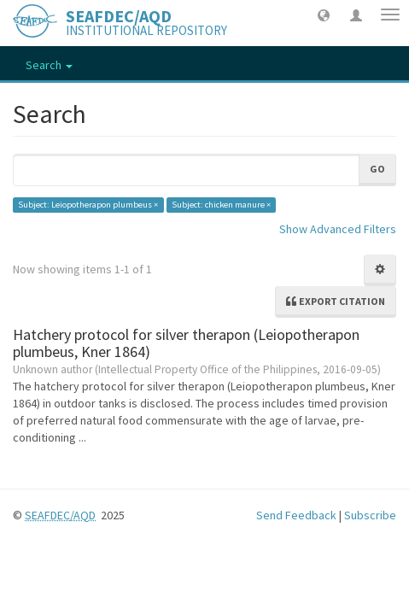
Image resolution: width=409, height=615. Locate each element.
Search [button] (49, 65)
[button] (323, 14)
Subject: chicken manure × (221, 204)
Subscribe (370, 515)
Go (377, 168)
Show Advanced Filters (337, 229)
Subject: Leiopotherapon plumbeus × (88, 204)
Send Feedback (296, 515)
